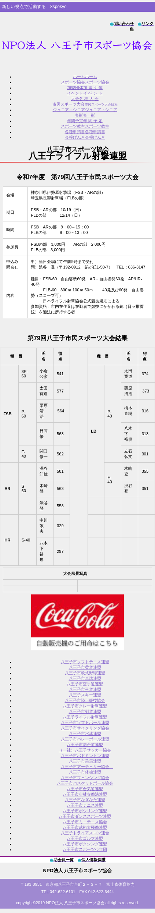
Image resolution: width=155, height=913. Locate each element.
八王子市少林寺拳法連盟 (85, 794)
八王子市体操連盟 (85, 772)
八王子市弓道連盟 (85, 689)
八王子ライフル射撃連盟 (85, 717)
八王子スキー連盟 (85, 695)
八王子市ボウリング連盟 (85, 811)
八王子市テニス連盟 (85, 805)
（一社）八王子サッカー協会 (85, 750)
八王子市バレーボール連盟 (85, 739)
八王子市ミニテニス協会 (85, 822)
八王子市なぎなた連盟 (85, 799)
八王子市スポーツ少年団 (85, 849)
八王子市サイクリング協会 (85, 728)
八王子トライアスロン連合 (85, 833)
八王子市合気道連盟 (85, 788)
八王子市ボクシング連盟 (85, 844)
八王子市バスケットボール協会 (85, 783)
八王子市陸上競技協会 (85, 700)
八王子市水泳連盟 (85, 733)
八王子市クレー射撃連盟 (85, 706)
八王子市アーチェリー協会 (87, 766)
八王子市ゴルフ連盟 (85, 838)
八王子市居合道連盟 (85, 744)
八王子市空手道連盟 (85, 684)
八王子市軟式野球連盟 (85, 673)
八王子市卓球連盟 (85, 678)
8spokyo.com (77, 46)
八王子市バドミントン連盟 (85, 755)
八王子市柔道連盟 (85, 667)
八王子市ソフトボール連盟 (85, 722)
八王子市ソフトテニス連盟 (85, 662)
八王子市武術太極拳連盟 (85, 827)
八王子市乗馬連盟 (85, 761)
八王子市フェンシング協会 (85, 777)
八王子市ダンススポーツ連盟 (85, 816)
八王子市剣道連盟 (85, 711)
